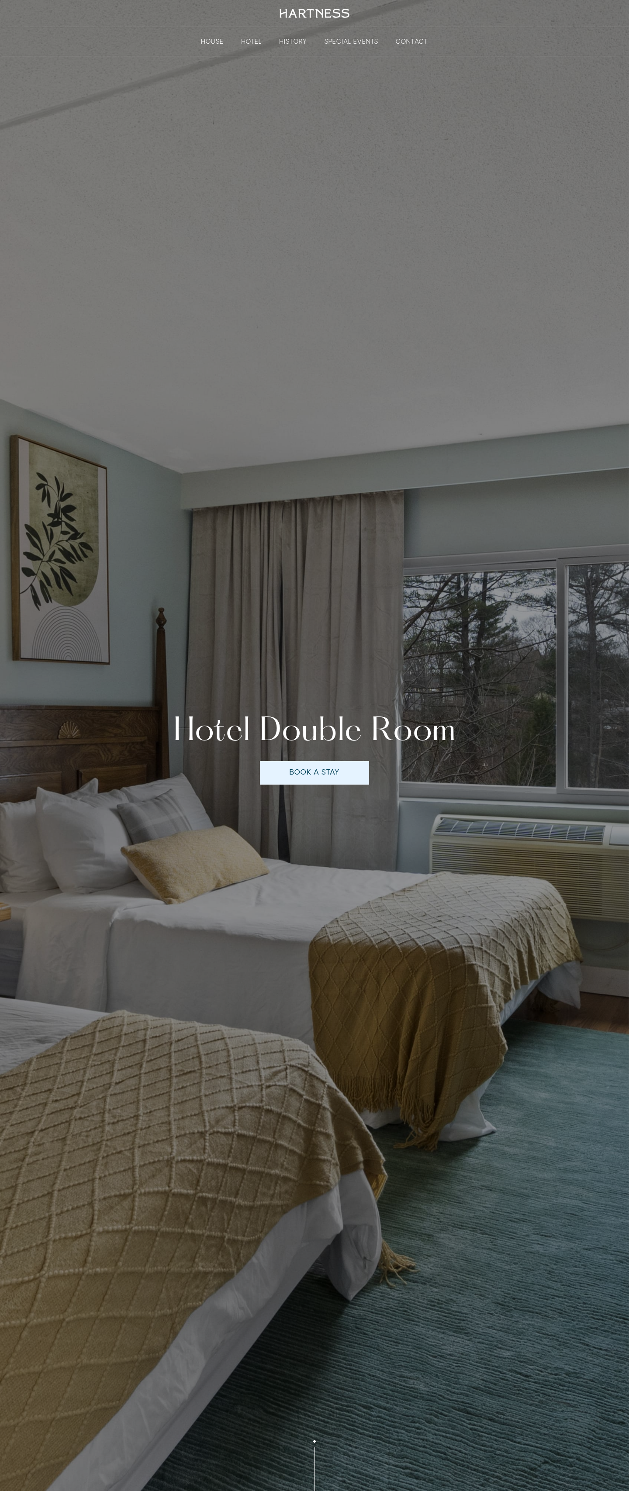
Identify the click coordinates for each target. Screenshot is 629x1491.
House (212, 42)
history (293, 42)
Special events (351, 42)
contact (412, 42)
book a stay (314, 775)
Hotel (251, 42)
